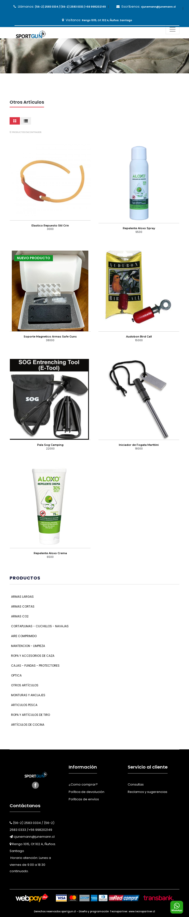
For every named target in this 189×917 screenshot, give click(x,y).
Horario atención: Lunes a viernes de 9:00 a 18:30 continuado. (30, 864)
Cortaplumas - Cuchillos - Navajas (40, 626)
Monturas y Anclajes (28, 695)
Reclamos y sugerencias (147, 791)
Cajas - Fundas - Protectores (35, 665)
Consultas (136, 784)
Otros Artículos (24, 685)
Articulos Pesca (24, 705)
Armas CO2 (20, 616)
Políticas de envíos (84, 799)
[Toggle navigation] (172, 29)
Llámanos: (60, 6)
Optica (16, 675)
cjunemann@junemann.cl (32, 836)
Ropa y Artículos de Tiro (30, 715)
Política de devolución (86, 791)
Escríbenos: (146, 6)
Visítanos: (97, 20)
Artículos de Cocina (27, 725)
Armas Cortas (22, 606)
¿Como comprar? (83, 784)
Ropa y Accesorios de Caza (32, 656)
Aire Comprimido (24, 636)
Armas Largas (22, 597)
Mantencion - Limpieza (28, 646)
